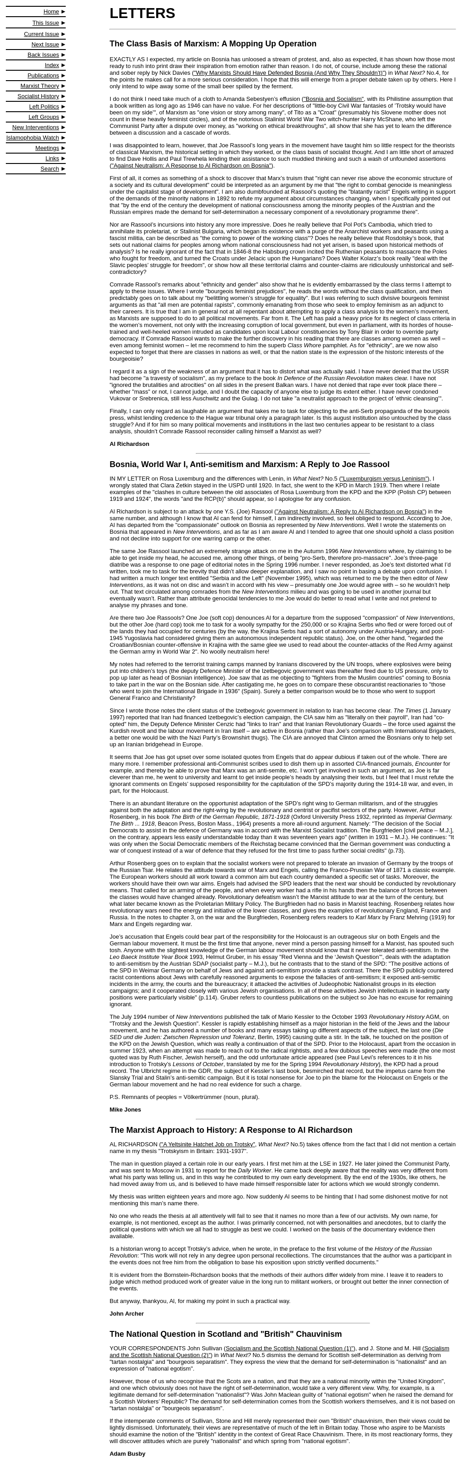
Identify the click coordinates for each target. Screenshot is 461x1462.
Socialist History (38, 96)
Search (50, 168)
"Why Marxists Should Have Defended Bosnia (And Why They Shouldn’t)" (289, 72)
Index (52, 65)
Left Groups (43, 117)
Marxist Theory (40, 85)
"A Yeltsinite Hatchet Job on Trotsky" (208, 1144)
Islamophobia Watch (32, 137)
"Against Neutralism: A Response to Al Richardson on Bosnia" (191, 165)
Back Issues (43, 54)
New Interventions (35, 127)
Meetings (47, 148)
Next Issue (45, 44)
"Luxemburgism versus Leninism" (384, 478)
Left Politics (44, 106)
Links (52, 158)
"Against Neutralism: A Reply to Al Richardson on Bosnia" (350, 511)
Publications (43, 75)
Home (51, 11)
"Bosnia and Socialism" (333, 98)
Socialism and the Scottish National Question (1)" (289, 1348)
